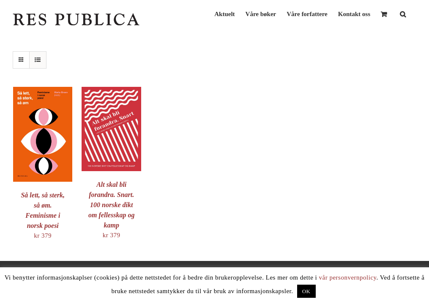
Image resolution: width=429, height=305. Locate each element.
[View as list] (38, 60)
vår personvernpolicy (348, 277)
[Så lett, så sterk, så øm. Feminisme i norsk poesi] (42, 91)
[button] (403, 13)
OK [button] (306, 291)
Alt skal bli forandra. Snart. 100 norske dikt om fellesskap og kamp (111, 205)
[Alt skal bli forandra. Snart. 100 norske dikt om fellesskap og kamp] (111, 91)
